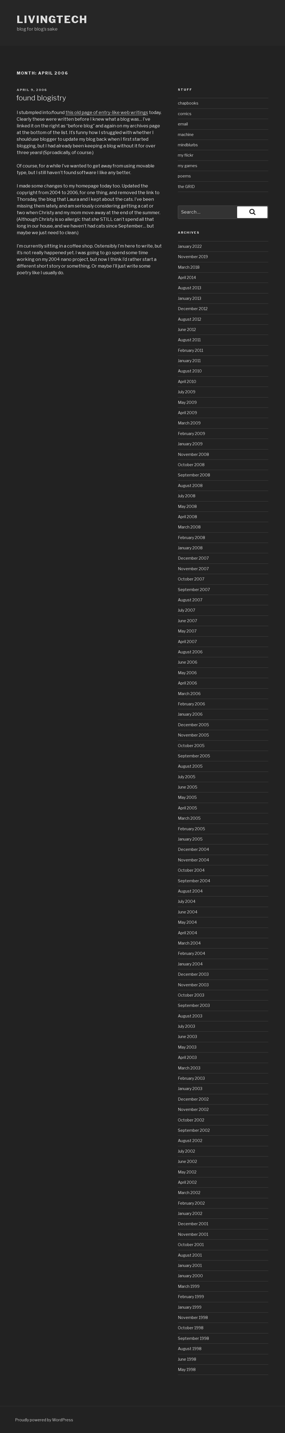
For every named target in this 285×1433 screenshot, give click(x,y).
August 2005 (190, 766)
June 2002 (187, 1161)
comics (184, 113)
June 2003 (187, 1036)
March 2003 (189, 1068)
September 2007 (194, 589)
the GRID (186, 186)
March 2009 (189, 423)
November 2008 (193, 454)
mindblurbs (188, 144)
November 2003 (193, 984)
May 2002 (187, 1172)
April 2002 (187, 1182)
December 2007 (193, 558)
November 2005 (193, 735)
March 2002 (189, 1192)
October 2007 (191, 579)
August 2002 (190, 1140)
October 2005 (191, 745)
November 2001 (193, 1234)
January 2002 (190, 1213)
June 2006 (187, 662)
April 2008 (187, 516)
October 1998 (190, 1327)
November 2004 (193, 860)
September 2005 (194, 755)
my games (187, 165)
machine (186, 134)
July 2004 (186, 901)
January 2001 (190, 1265)
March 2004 (189, 943)
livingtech (52, 19)
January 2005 (190, 839)
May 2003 (187, 1047)
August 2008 (190, 485)
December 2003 (193, 974)
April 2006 (187, 683)
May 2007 (187, 631)
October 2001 (191, 1244)
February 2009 (191, 433)
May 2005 (187, 797)
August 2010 (190, 371)
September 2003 (194, 1005)
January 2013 (189, 298)
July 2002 (186, 1151)
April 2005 (187, 808)
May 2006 (187, 672)
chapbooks (188, 103)
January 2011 (189, 360)
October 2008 (191, 464)
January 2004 (190, 964)
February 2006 (191, 703)
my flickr (185, 155)
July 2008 (186, 495)
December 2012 (193, 308)
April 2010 (187, 381)
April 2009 (187, 412)
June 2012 (187, 329)
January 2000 (190, 1275)
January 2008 (190, 547)
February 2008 (191, 537)
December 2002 (193, 1099)
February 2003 (191, 1078)
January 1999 (190, 1307)
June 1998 (187, 1359)
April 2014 (187, 277)
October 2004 (191, 870)
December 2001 (193, 1223)
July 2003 (186, 1026)
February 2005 (191, 828)
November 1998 (193, 1317)
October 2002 (191, 1120)
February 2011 (190, 350)
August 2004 (190, 891)
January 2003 (190, 1088)
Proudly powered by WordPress (44, 1419)
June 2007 (187, 620)
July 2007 (186, 610)
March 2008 (189, 527)
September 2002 (194, 1130)
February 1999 (191, 1296)
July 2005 (186, 776)
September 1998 (193, 1338)
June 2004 (187, 912)
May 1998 (187, 1369)
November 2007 (193, 568)
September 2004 (194, 880)
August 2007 (190, 599)
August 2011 (189, 339)
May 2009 (187, 402)
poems (184, 176)
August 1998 (190, 1348)
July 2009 (186, 391)
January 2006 (190, 714)
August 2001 (190, 1255)
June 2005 (187, 787)
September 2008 (194, 475)
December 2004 (193, 849)
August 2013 (189, 287)
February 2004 (191, 953)
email (183, 124)
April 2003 (187, 1057)
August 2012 (189, 319)
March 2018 (189, 267)
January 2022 (190, 246)
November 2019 (193, 256)
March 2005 (189, 818)
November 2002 (193, 1109)
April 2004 (187, 932)
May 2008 (187, 506)
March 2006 (189, 693)
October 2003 (191, 995)
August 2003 (190, 1016)
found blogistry (41, 97)
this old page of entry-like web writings (106, 112)
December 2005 (193, 724)
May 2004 (187, 922)
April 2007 (187, 641)
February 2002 (191, 1203)
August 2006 (190, 651)
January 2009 (190, 443)
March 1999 (189, 1286)
